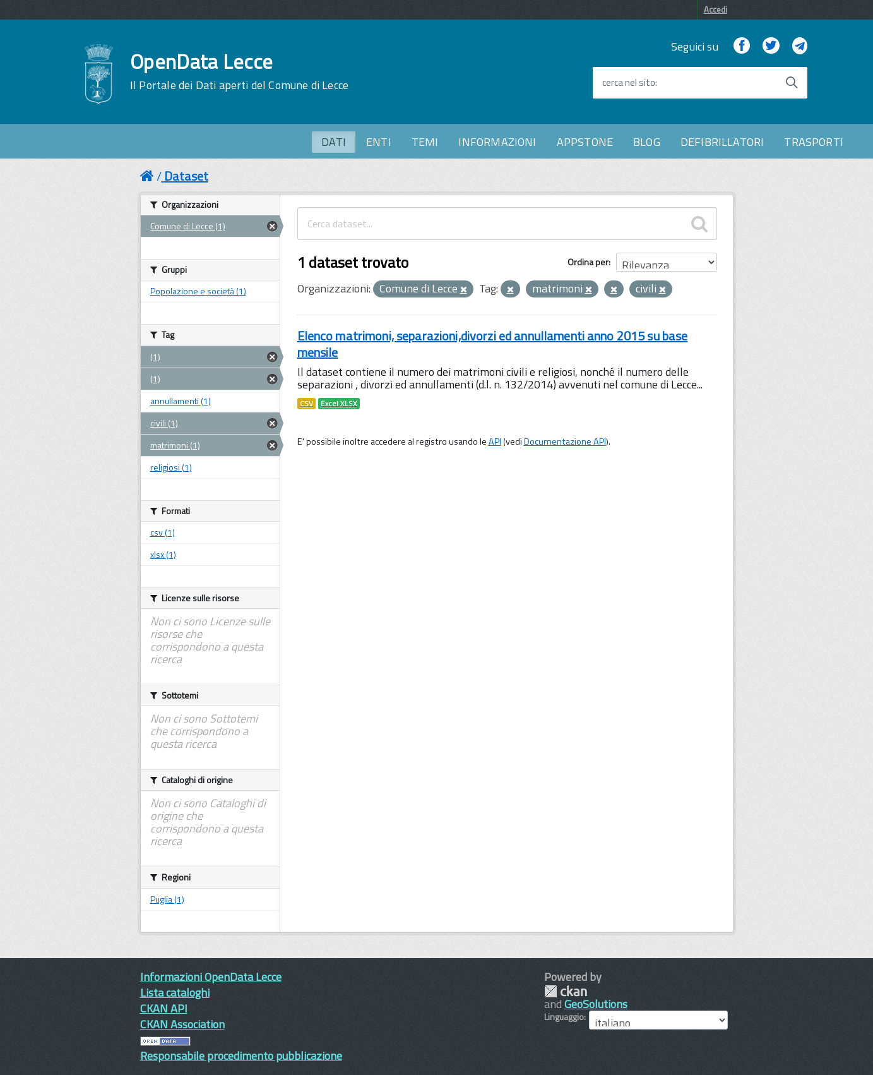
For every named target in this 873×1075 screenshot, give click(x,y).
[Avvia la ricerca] (791, 83)
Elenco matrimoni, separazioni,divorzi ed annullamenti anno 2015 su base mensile (492, 344)
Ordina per (588, 261)
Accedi (715, 9)
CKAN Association (182, 1024)
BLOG (646, 141)
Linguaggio (564, 1017)
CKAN (565, 991)
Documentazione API (565, 441)
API (495, 441)
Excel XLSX (339, 403)
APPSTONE (585, 141)
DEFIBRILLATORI (722, 141)
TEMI (425, 141)
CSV (306, 403)
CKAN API (163, 1008)
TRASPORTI (813, 141)
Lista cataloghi (175, 992)
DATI (333, 141)
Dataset (186, 176)
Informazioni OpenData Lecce (211, 976)
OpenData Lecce (239, 71)
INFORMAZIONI (497, 141)
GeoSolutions (595, 1003)
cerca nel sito (628, 82)
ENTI (378, 141)
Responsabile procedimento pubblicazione (241, 1055)
